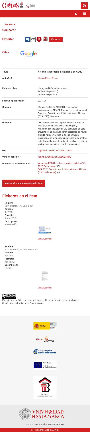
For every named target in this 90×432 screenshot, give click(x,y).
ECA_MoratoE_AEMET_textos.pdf (21, 249)
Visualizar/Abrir (45, 238)
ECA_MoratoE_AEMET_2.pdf (19, 206)
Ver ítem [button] (10, 24)
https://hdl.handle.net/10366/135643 (55, 150)
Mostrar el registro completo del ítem (24, 183)
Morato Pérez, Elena (48, 78)
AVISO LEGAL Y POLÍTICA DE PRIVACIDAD (44, 424)
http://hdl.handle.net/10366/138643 (54, 157)
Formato (56, 39)
